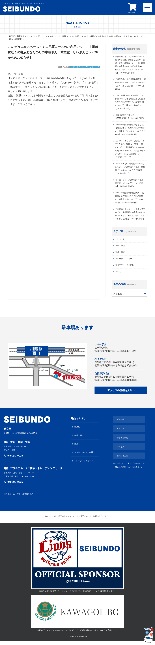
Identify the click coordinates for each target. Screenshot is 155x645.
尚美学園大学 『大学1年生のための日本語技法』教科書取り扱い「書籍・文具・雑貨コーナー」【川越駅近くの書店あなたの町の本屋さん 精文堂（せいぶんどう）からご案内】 (130, 64)
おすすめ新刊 (122, 438)
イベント (120, 428)
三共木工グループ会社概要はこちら (19, 494)
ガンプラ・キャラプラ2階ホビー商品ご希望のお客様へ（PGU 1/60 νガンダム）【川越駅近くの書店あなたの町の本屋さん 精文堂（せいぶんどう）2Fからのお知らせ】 (130, 149)
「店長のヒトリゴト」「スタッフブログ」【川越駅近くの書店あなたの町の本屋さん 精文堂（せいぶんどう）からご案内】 (130, 214)
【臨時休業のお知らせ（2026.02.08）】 (129, 116)
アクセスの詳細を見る (119, 390)
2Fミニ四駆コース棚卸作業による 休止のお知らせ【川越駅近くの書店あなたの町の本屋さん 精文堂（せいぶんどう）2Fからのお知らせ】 (130, 102)
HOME (77, 427)
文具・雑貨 (120, 252)
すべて (118, 272)
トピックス (120, 239)
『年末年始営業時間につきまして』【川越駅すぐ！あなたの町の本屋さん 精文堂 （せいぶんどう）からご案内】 (130, 129)
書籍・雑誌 (120, 246)
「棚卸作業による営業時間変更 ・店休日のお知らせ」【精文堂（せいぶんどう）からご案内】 (130, 84)
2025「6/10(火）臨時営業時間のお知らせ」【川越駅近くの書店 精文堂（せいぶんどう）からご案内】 (130, 168)
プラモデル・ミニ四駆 (124, 265)
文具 (76, 444)
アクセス (120, 447)
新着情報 (120, 419)
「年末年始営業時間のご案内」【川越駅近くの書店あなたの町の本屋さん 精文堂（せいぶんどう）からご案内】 (130, 198)
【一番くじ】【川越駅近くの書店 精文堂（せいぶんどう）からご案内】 (130, 183)
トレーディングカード (124, 259)
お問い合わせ (122, 456)
